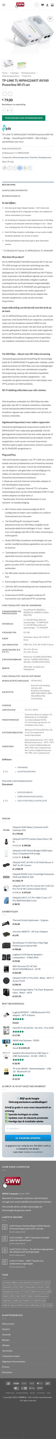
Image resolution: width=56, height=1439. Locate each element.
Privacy (5, 1366)
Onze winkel (22, 1393)
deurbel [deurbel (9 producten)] (36, 1282)
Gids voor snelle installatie (32, 801)
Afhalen (6, 1345)
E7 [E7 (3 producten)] (42, 1282)
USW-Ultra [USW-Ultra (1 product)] (35, 1305)
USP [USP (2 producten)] (23, 1296)
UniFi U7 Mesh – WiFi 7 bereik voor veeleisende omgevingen (26, 1262)
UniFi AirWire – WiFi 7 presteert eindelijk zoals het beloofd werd (29, 1238)
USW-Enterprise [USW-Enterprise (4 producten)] (41, 1296)
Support (6, 1329)
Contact (41, 1393)
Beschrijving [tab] (8, 185)
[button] (3, 4)
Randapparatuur (28, 73)
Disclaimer (7, 1372)
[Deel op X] (14, 168)
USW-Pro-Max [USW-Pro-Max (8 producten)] (9, 1305)
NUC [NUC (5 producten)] (22, 1287)
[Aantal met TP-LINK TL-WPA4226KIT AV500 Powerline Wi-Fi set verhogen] (11, 110)
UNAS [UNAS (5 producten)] (5, 1296)
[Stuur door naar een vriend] (20, 168)
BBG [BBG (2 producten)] (14, 1282)
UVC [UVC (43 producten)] (44, 1305)
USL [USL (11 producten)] (17, 1296)
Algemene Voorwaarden (13, 1361)
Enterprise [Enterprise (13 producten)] (7, 1287)
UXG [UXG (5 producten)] (50, 1305)
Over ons (9, 1393)
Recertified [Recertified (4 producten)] (30, 1287)
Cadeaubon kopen (11, 1356)
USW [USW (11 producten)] (30, 1296)
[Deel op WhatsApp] (4, 168)
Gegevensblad (25, 792)
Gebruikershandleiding (30, 796)
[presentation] (12, 1434)
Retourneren (8, 1323)
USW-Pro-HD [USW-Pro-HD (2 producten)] (39, 1301)
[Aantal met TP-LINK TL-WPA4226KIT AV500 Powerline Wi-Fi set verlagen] (3, 110)
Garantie (6, 1334)
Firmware (22, 767)
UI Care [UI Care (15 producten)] (41, 1292)
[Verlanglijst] (42, 5)
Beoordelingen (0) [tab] (11, 196)
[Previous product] (10, 94)
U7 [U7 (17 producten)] (22, 1292)
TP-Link (10, 162)
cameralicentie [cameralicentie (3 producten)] (24, 1282)
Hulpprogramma (26, 771)
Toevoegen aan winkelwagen (24, 118)
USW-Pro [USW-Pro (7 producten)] (28, 1301)
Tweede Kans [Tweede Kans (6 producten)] (8, 1292)
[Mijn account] (47, 5)
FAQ (49, 1393)
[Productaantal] (7, 110)
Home (4, 73)
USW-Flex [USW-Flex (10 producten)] (7, 1301)
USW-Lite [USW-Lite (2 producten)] (17, 1301)
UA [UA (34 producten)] (27, 1292)
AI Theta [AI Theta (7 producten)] (6, 1282)
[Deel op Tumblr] (30, 168)
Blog (32, 1393)
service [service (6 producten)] (40, 1287)
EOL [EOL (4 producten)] (15, 1287)
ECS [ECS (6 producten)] (48, 1282)
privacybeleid (36, 1152)
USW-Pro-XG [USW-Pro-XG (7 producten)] (22, 1305)
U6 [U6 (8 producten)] (17, 1292)
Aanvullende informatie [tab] (15, 190)
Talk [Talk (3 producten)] (47, 1287)
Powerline (26, 76)
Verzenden (7, 1350)
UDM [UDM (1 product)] (33, 1292)
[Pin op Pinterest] (25, 168)
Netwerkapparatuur (10, 76)
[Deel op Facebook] (9, 168)
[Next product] (4, 94)
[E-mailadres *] (28, 1128)
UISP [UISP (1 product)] (49, 1292)
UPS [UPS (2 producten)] (12, 1296)
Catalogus (14, 73)
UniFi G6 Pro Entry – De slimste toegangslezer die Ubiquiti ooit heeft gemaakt (31, 1250)
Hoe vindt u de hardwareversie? (17, 780)
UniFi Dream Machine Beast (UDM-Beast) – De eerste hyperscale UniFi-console (30, 1227)
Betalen (6, 1340)
